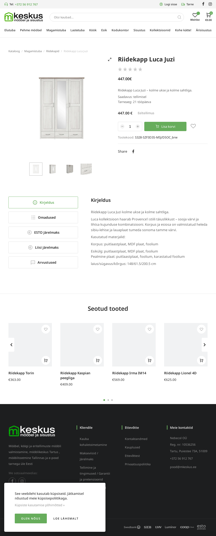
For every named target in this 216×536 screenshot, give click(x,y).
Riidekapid (52, 51)
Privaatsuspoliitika (138, 464)
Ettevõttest (132, 456)
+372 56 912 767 (26, 4)
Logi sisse (168, 4)
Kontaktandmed (136, 439)
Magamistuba (33, 51)
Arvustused (43, 262)
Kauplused (132, 447)
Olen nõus (30, 518)
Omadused (43, 217)
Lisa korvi (165, 126)
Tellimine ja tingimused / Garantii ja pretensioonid (95, 473)
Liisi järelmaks (43, 247)
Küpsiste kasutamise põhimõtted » (40, 505)
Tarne (187, 4)
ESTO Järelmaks (43, 232)
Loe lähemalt (65, 518)
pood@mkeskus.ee (183, 467)
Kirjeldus (43, 202)
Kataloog (14, 51)
